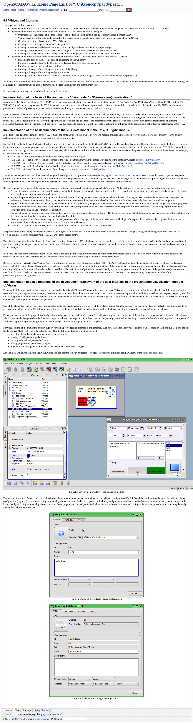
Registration (53, 9)
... (122, 4)
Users (43, 9)
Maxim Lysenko (41, 718)
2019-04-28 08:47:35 (13, 718)
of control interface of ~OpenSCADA (128, 175)
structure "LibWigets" (75, 156)
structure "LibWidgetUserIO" (149, 162)
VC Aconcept (86, 4)
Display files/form (41, 710)
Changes (22, 9)
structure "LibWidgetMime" (94, 169)
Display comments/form (49, 714)
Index (13, 9)
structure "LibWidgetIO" (148, 159)
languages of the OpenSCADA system (98, 219)
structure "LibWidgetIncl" (119, 166)
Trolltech (96, 108)
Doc (69, 4)
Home (6, 9)
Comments (33, 9)
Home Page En (50, 4)
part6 (104, 4)
